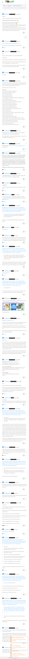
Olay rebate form (5, 229)
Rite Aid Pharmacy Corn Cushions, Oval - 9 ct (18, 145)
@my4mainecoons (5, 207)
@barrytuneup (9, 196)
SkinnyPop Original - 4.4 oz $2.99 (12, 353)
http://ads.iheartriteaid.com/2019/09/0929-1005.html (11, 43)
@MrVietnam (7, 132)
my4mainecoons (8, 194)
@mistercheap (4, 196)
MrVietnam (7, 14)
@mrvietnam (4, 453)
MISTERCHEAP (7, 41)
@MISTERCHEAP (5, 487)
